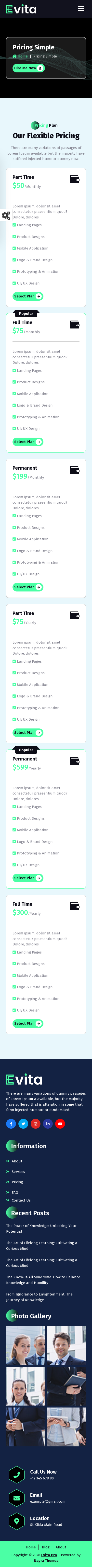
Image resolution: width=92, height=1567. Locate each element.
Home (20, 56)
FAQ (15, 1192)
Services (18, 1172)
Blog (46, 1547)
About (17, 1161)
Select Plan (28, 296)
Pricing (17, 1182)
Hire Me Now (28, 68)
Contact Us (21, 1200)
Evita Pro (49, 1555)
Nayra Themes (46, 1560)
